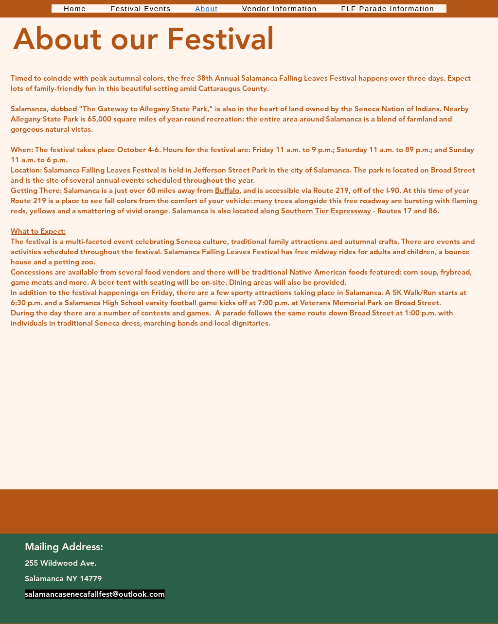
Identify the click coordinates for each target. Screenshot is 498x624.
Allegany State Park (173, 108)
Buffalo (227, 190)
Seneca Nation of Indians (397, 108)
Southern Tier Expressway (326, 210)
